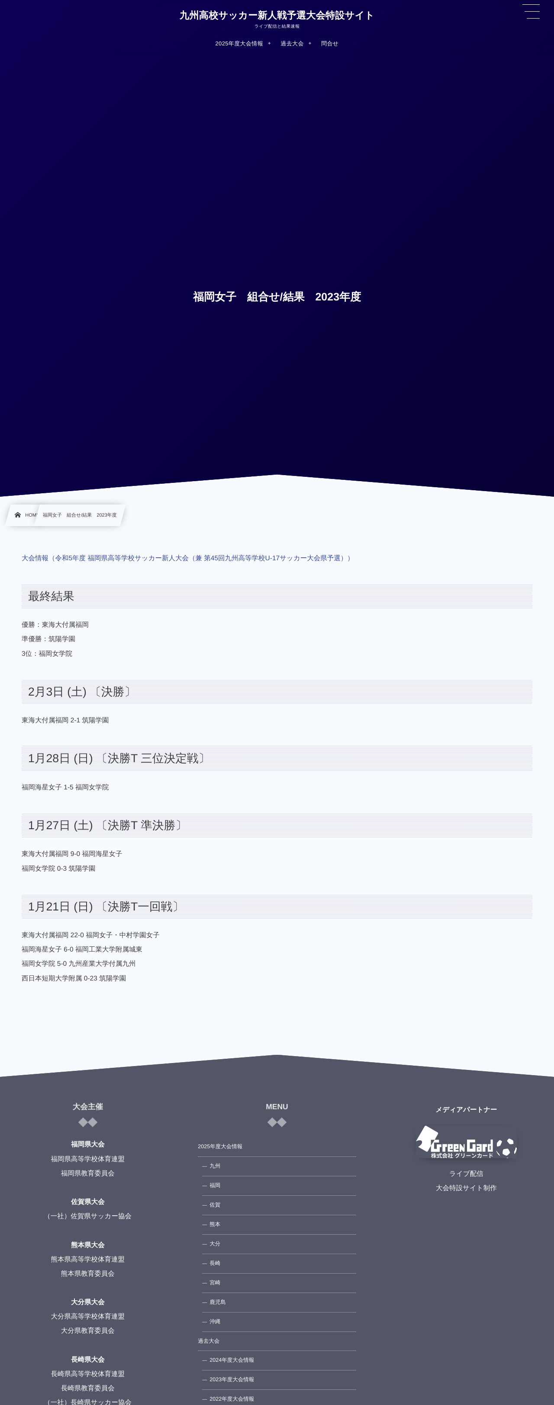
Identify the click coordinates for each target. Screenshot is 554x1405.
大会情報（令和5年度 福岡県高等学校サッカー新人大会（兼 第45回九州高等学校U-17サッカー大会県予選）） (188, 558)
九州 (214, 1166)
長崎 (214, 1263)
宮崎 (214, 1283)
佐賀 (214, 1205)
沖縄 (214, 1322)
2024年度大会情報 (231, 1360)
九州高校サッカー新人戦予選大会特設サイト (277, 15)
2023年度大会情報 (231, 1379)
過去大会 (208, 1341)
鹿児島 (217, 1302)
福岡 (214, 1185)
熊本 (214, 1224)
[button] (531, 11)
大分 (214, 1244)
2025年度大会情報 (220, 1146)
